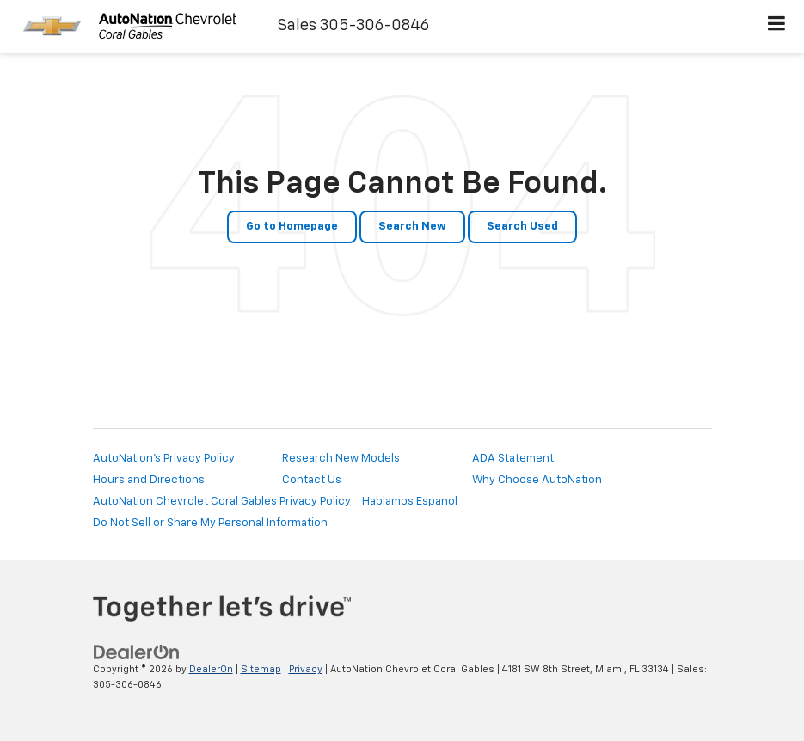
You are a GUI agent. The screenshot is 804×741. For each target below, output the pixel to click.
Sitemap (261, 669)
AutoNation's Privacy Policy (164, 458)
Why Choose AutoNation (537, 480)
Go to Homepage (292, 226)
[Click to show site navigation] (777, 26)
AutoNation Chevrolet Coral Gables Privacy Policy (222, 501)
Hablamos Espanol (409, 501)
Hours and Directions (149, 480)
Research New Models (341, 458)
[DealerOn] (137, 652)
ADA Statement (513, 458)
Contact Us (311, 480)
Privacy (305, 669)
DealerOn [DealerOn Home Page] (211, 669)
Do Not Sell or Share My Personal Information (210, 523)
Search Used (522, 226)
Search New (412, 226)
